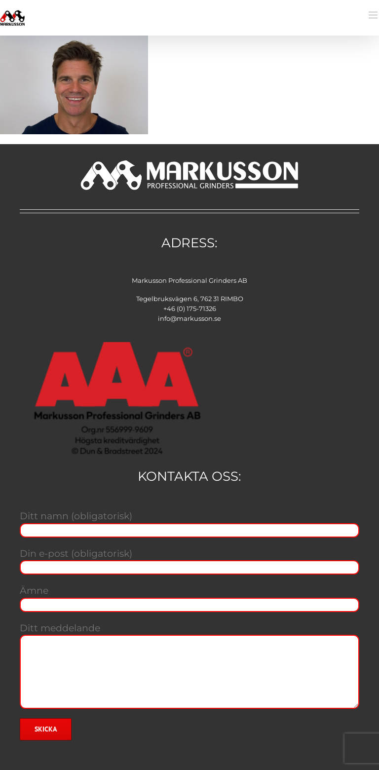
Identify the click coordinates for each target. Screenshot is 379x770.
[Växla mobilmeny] (374, 15)
